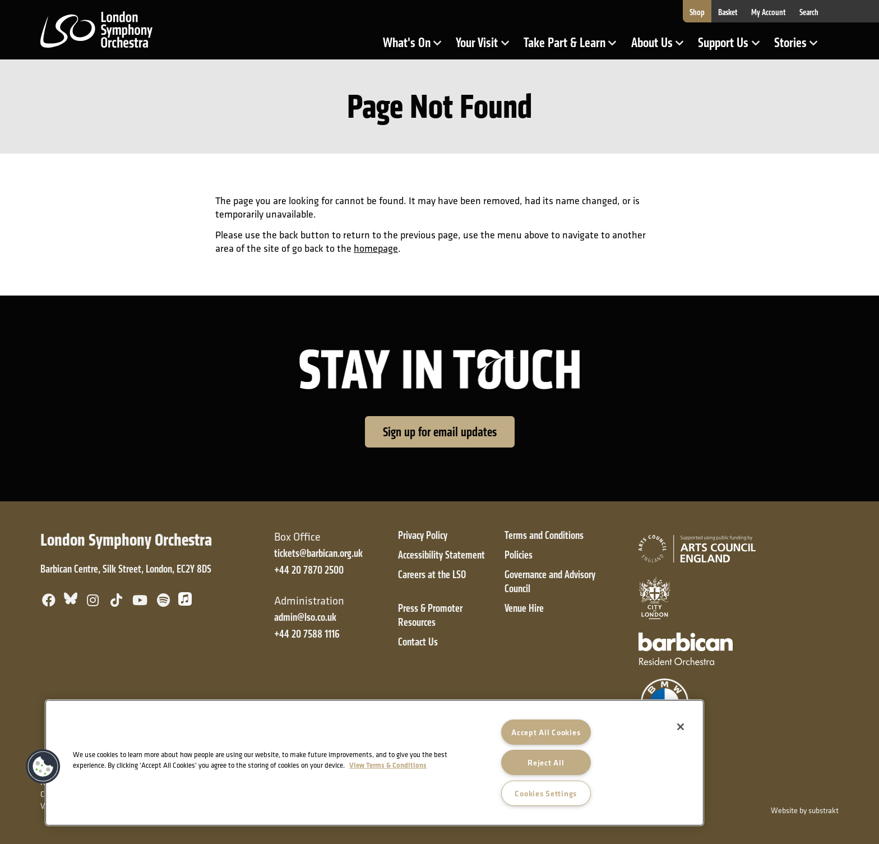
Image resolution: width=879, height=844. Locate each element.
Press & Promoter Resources (430, 615)
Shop (697, 12)
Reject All (546, 762)
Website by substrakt (805, 810)
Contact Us (418, 642)
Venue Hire (524, 608)
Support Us (732, 46)
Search (808, 12)
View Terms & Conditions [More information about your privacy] (388, 765)
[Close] (680, 726)
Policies (519, 555)
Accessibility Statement (441, 555)
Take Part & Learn (566, 46)
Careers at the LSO (432, 575)
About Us (661, 46)
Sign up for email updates (440, 431)
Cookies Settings (546, 793)
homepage (376, 248)
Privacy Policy (422, 535)
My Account (768, 12)
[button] (43, 767)
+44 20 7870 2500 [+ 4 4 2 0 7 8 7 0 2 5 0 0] (309, 570)
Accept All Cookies (545, 732)
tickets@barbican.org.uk (318, 553)
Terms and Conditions (544, 535)
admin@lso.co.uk (305, 617)
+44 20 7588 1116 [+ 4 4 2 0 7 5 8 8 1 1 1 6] (307, 634)
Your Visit (485, 46)
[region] (374, 762)
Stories (799, 46)
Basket (728, 12)
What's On (415, 46)
